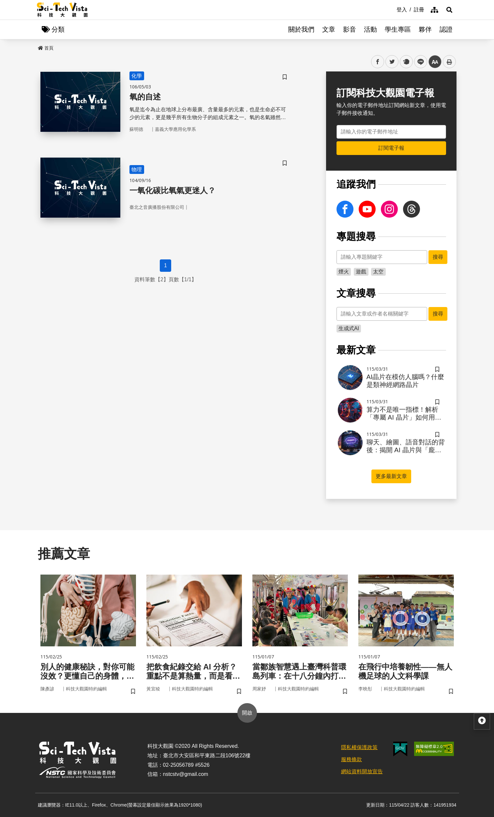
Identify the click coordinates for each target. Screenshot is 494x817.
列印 (449, 61)
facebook (377, 62)
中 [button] (435, 62)
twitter (392, 62)
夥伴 (425, 29)
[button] (449, 10)
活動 (370, 29)
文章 (328, 29)
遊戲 (361, 271)
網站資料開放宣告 (362, 771)
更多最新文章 (391, 476)
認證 (446, 29)
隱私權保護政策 (359, 747)
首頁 (45, 48)
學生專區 (398, 29)
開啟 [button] (247, 713)
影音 (349, 29)
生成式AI (348, 328)
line (418, 62)
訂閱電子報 (391, 148)
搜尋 (438, 257)
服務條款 (351, 759)
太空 (378, 271)
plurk (406, 62)
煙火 (343, 271)
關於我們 (301, 29)
